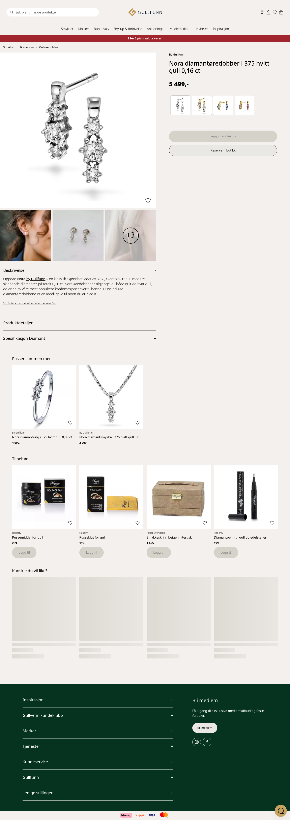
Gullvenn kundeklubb (43, 715)
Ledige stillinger (38, 792)
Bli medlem (204, 728)
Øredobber (27, 47)
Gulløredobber (48, 47)
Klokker (83, 29)
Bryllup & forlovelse (128, 29)
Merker (29, 730)
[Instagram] (196, 742)
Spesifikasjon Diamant (24, 338)
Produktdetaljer (18, 323)
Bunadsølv (101, 29)
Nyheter (202, 29)
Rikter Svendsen (156, 533)
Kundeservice (35, 761)
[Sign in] (268, 12)
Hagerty (16, 533)
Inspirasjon (221, 29)
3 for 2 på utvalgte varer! (145, 38)
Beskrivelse (13, 270)
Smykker (67, 29)
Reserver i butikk (223, 150)
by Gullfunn (35, 278)
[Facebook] (206, 742)
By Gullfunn (176, 54)
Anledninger (156, 29)
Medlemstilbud (181, 29)
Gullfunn (31, 777)
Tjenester (31, 746)
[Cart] (281, 12)
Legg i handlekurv (222, 136)
